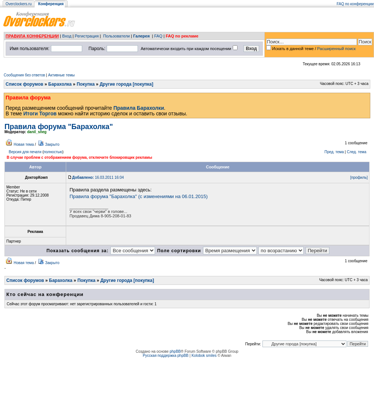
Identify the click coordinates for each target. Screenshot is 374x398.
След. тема (356, 152)
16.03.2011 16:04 (98, 177)
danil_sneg (36, 132)
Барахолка (60, 84)
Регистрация (87, 36)
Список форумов (24, 84)
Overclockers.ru (19, 4)
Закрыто (52, 144)
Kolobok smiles (203, 355)
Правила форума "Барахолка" (58, 126)
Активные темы (61, 75)
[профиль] (359, 177)
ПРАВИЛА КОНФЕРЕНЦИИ (32, 36)
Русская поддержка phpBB (165, 355)
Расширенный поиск (336, 48)
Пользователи (116, 36)
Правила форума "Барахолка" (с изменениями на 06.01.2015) (139, 196)
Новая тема (24, 144)
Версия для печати (25, 152)
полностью (52, 152)
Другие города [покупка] (126, 84)
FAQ (158, 36)
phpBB (175, 351)
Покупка (86, 84)
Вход (66, 36)
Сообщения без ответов (24, 75)
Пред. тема (334, 152)
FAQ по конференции (355, 4)
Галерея (141, 36)
